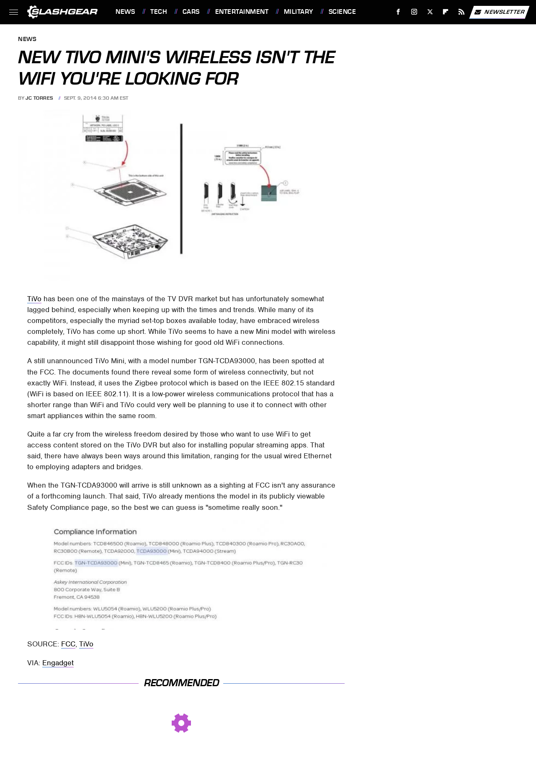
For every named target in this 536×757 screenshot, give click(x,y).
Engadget (58, 662)
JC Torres (39, 98)
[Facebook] (398, 11)
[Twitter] (430, 11)
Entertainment (242, 12)
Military (298, 12)
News (125, 12)
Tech (158, 12)
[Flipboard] (446, 11)
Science (342, 12)
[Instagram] (414, 11)
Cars (191, 12)
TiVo (34, 298)
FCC (68, 643)
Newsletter (499, 12)
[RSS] (462, 11)
